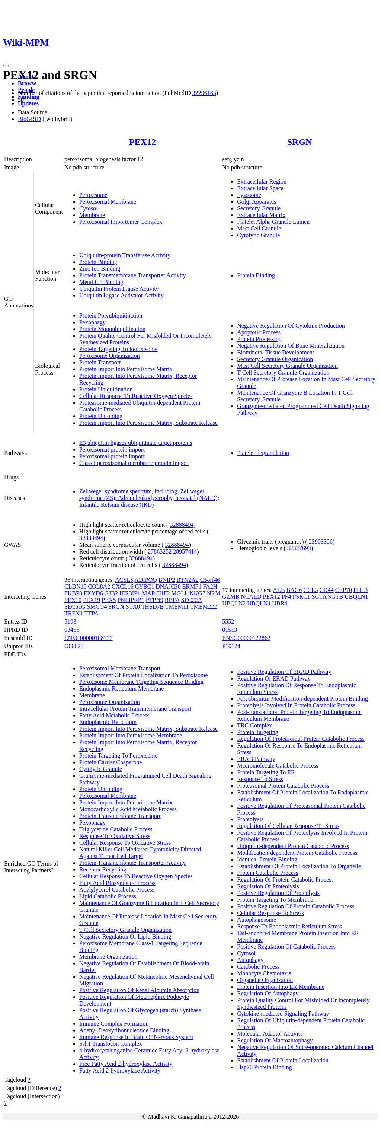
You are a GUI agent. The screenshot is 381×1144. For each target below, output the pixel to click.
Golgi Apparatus (256, 201)
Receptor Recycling (103, 869)
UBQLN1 (356, 596)
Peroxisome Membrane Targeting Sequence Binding (141, 682)
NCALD (251, 596)
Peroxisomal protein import (112, 449)
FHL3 (360, 590)
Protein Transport (100, 362)
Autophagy (250, 960)
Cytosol (88, 208)
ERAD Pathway (256, 759)
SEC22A (191, 600)
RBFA (172, 600)
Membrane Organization (108, 956)
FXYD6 (93, 593)
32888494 (181, 525)
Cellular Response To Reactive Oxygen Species (136, 396)
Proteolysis (250, 819)
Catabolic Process (258, 966)
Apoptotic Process (259, 332)
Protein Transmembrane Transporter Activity (132, 275)
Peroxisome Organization (109, 356)
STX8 (133, 606)
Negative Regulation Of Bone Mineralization (291, 345)
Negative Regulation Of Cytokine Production (291, 325)
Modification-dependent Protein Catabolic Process (297, 853)
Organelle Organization (265, 980)
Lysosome (249, 195)
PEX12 (142, 142)
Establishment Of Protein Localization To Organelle (299, 866)
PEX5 (109, 600)
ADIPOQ (145, 580)
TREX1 (73, 613)
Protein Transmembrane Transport (120, 816)
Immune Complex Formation (114, 1023)
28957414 (185, 551)
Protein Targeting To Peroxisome (118, 349)
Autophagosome (256, 920)
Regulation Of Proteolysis (268, 886)
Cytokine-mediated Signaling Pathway (283, 1013)
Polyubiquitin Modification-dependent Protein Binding (302, 698)
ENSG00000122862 (246, 638)
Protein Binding (98, 262)
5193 (70, 621)
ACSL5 (124, 580)
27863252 (160, 551)
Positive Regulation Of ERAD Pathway (284, 672)
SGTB (335, 596)
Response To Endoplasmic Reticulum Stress (289, 926)
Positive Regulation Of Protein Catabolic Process (295, 906)
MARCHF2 (156, 593)
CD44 (326, 590)
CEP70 (343, 590)
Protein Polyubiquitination (110, 315)
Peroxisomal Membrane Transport (120, 668)
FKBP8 (73, 593)
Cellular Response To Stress (270, 913)
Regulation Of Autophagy (267, 993)
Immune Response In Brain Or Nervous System (136, 1037)
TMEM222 (203, 606)
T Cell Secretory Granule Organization (283, 372)
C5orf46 (210, 580)
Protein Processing (259, 339)
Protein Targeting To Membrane (275, 899)
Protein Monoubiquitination (112, 329)
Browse (27, 83)
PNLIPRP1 (131, 600)
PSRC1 (301, 596)
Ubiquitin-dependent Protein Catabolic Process (293, 846)
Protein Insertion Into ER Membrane (280, 987)
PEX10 (72, 600)
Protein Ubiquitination (106, 389)
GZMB (230, 596)
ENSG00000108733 (88, 638)
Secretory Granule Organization (275, 359)
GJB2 (111, 593)
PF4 (286, 596)
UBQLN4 (258, 603)
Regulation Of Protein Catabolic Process (285, 879)
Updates (28, 103)
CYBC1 (144, 586)
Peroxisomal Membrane (107, 201)
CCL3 (310, 590)
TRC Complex (254, 725)
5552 (228, 621)
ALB (279, 590)
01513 (229, 630)
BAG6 (294, 590)
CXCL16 (123, 586)
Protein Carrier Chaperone (110, 762)
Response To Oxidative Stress (114, 836)
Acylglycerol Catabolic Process (116, 889)
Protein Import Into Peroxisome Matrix (126, 369)
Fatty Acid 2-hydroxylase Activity (119, 1070)
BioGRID (29, 119)
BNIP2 (167, 580)
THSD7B (152, 606)
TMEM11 (177, 606)
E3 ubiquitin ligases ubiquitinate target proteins (135, 443)
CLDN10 (75, 586)
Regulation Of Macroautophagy (275, 1040)
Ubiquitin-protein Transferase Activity (124, 255)
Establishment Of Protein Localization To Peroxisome (143, 675)
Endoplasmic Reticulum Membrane (121, 688)
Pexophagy (92, 322)
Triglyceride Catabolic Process (116, 829)
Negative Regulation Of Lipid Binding (125, 936)
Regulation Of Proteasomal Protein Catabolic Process (301, 739)
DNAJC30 (168, 586)
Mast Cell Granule (259, 228)
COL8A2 (99, 586)
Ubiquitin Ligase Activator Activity (121, 295)
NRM (213, 593)
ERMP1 (192, 586)
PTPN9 (154, 600)
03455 (71, 630)
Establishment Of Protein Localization (283, 1060)
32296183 (204, 93)
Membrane (92, 215)
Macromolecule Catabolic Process (277, 765)
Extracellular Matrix (261, 215)
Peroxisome (93, 195)
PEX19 (91, 600)
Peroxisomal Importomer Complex (120, 222)
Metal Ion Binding (101, 282)
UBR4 (279, 603)
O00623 (74, 646)
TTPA (91, 613)
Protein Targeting (257, 732)
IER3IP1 (129, 593)
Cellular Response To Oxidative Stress (125, 842)
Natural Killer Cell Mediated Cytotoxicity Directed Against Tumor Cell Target (140, 852)
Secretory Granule (259, 208)
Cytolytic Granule (258, 235)
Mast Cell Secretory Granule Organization (287, 366)
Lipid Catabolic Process (107, 896)
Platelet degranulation (263, 453)
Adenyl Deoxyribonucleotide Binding (124, 1030)
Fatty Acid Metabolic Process (114, 715)
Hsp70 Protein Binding (264, 1067)
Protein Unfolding (100, 416)
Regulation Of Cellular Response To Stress (288, 826)
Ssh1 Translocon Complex (110, 1044)
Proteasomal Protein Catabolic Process (283, 786)
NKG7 (197, 593)
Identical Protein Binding (267, 859)
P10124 (231, 646)
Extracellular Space (260, 188)
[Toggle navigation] (6, 66)
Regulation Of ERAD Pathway (274, 678)
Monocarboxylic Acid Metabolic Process (128, 809)
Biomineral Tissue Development (275, 352)
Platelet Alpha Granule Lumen (273, 222)
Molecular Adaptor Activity (270, 1033)
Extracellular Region (261, 181)
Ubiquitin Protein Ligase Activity (119, 289)
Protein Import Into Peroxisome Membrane (130, 735)
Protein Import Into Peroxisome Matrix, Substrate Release (148, 423)
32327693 (299, 548)
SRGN (299, 142)
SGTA (319, 596)
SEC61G (75, 606)
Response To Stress (260, 779)
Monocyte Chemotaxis (264, 973)
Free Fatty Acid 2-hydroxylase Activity (126, 1064)
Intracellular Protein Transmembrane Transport (135, 708)
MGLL (180, 593)
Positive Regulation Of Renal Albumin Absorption (139, 990)
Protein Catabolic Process (267, 873)
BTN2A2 (187, 580)
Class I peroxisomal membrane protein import (134, 463)
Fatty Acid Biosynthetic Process (117, 883)
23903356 (321, 541)
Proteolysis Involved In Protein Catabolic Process (296, 705)
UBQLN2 (234, 603)
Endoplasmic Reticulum (108, 722)
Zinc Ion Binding (99, 268)
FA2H (210, 586)
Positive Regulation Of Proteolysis (278, 893)
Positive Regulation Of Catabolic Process (286, 946)
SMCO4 (97, 606)
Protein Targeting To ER (266, 772)
